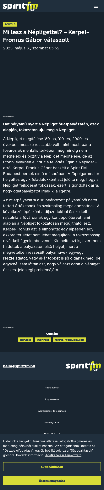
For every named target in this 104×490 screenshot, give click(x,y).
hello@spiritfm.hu (19, 366)
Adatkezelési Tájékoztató (63, 455)
